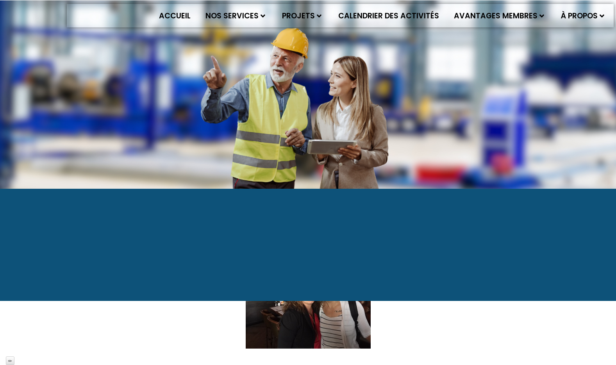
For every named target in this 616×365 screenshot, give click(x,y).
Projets (301, 16)
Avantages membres (499, 16)
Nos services (235, 16)
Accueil (175, 16)
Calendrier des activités (388, 16)
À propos (582, 16)
